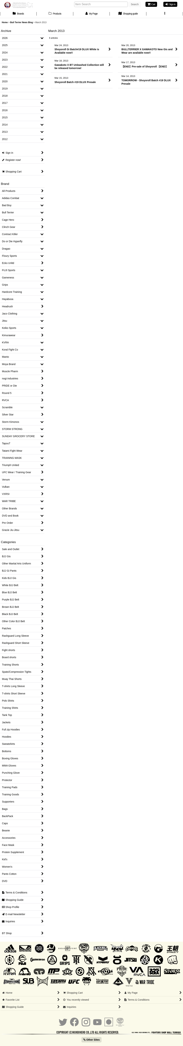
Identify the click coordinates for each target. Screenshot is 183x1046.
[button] (164, 14)
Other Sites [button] (91, 1039)
